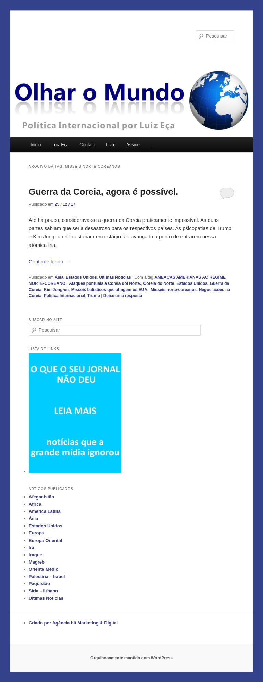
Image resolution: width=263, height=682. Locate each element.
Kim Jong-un (56, 289)
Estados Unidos (81, 277)
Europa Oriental (45, 540)
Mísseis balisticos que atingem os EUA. (109, 289)
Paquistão (39, 583)
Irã (31, 547)
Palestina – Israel (47, 576)
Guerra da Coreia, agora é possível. (103, 192)
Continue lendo (49, 261)
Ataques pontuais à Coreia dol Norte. (105, 283)
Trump (93, 295)
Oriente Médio (44, 569)
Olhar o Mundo (65, 35)
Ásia (59, 277)
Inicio (35, 144)
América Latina (45, 511)
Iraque (35, 554)
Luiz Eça (60, 144)
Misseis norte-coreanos (174, 289)
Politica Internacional (64, 295)
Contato (87, 144)
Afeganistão (41, 497)
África (35, 504)
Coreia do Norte (158, 283)
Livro (110, 144)
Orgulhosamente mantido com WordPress (131, 658)
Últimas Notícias (115, 277)
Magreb (37, 562)
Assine (133, 144)
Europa (36, 532)
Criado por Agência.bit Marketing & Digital (73, 623)
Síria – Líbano (43, 590)
